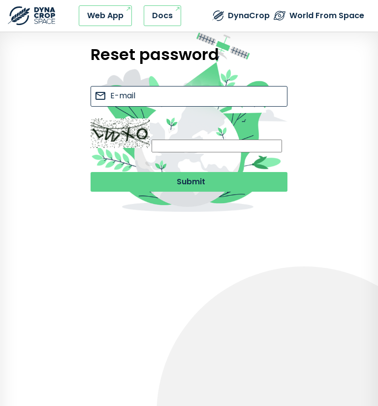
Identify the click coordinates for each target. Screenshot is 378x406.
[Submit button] (189, 182)
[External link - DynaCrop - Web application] (105, 15)
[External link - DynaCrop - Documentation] (162, 15)
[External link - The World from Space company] (319, 16)
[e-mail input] (189, 96)
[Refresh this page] (31, 15)
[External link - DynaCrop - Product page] (241, 16)
